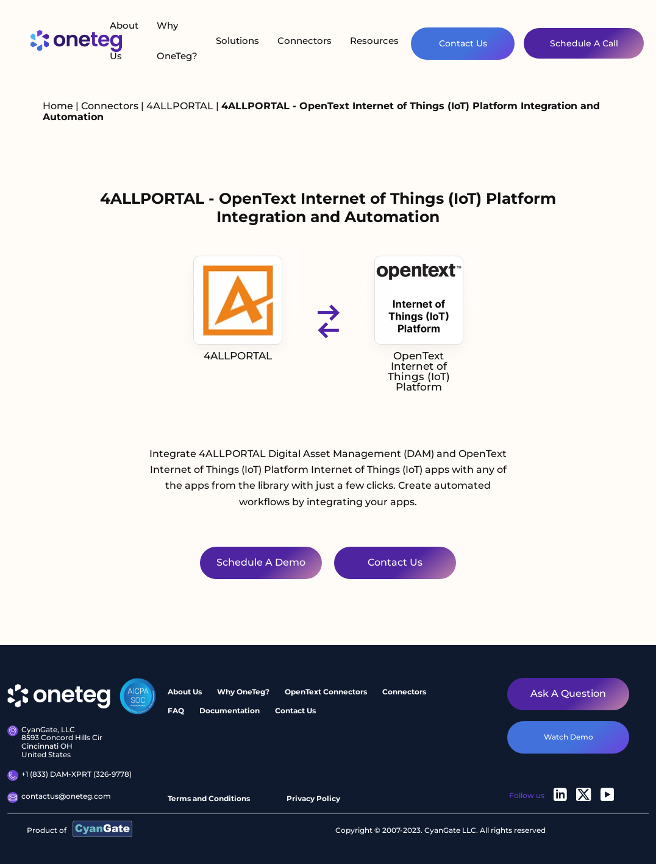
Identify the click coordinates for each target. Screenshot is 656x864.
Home (58, 106)
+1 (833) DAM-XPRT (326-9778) (69, 775)
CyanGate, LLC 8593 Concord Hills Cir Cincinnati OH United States (54, 742)
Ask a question (568, 693)
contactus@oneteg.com (59, 797)
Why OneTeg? (177, 41)
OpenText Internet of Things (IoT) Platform (418, 324)
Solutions (237, 40)
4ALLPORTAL (181, 106)
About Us (124, 41)
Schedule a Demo (260, 562)
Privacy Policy (313, 798)
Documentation (229, 710)
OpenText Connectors (326, 691)
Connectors (304, 40)
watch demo (568, 736)
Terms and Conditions (209, 798)
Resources (374, 40)
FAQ (176, 710)
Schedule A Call (584, 43)
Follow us (526, 795)
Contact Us (463, 43)
